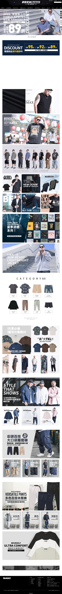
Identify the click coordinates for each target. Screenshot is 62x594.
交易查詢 (56, 0)
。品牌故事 (31, 581)
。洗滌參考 (39, 584)
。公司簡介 (31, 582)
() (51, 0)
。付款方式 (39, 581)
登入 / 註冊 (59, 0)
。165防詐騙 (32, 583)
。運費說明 (39, 582)
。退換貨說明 (39, 583)
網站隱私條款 (31, 593)
